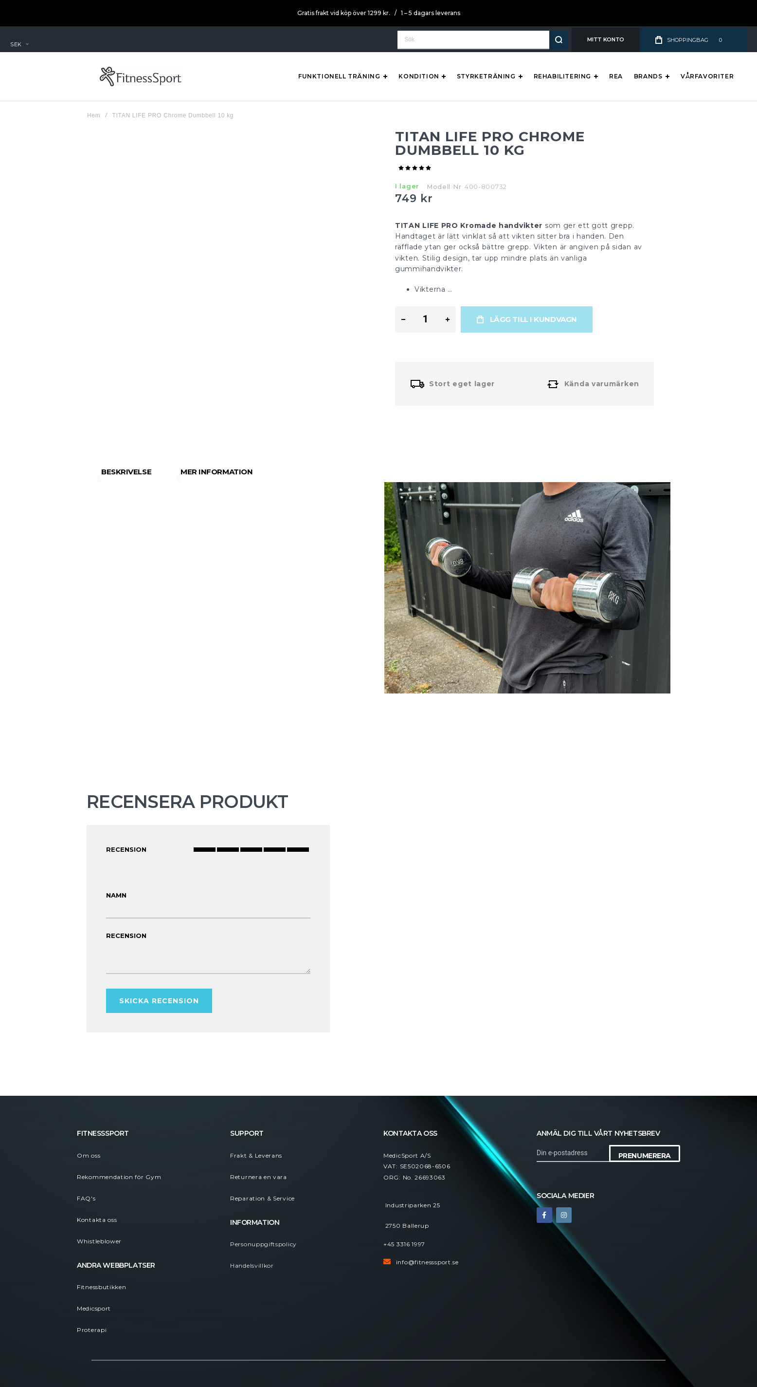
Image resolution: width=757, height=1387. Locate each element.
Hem (93, 115)
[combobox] (482, 40)
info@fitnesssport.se (427, 1262)
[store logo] (51, 76)
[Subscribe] (644, 1153)
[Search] (558, 40)
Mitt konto (605, 39)
